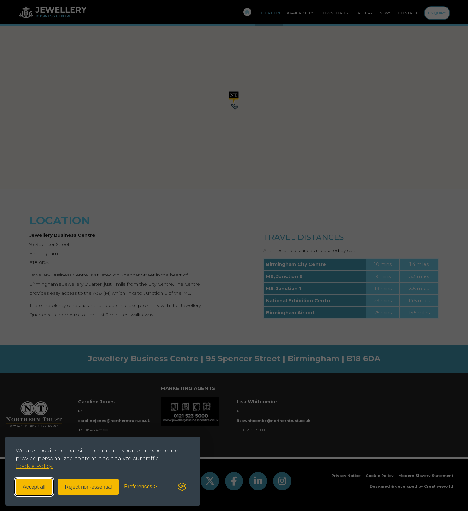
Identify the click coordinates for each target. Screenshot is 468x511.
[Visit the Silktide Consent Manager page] (182, 487)
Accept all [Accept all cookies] (34, 487)
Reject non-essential (88, 487)
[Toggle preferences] (140, 486)
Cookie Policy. (34, 466)
